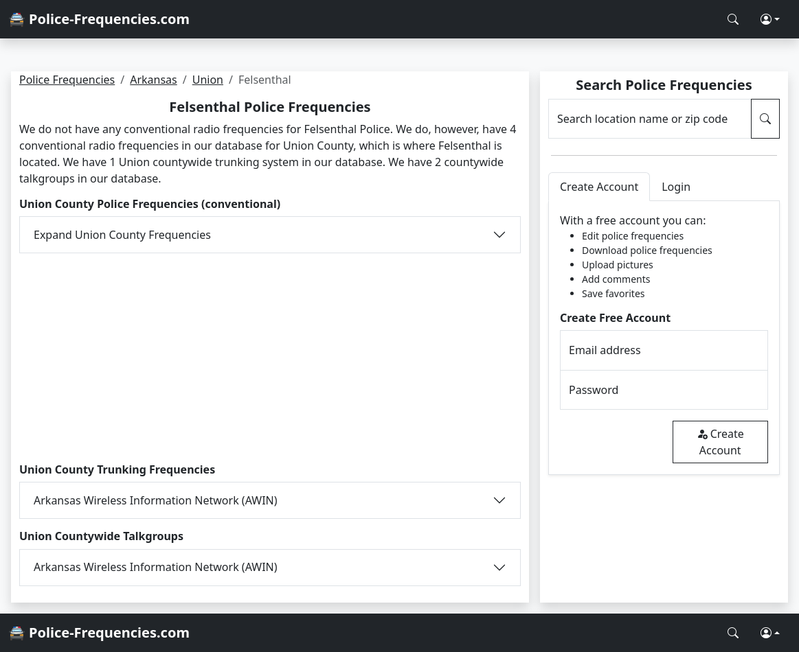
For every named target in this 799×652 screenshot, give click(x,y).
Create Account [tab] (599, 186)
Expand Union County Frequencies (122, 234)
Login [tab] (676, 186)
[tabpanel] (664, 338)
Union (207, 79)
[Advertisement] (270, 356)
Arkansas (153, 79)
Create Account (720, 442)
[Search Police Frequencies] (733, 19)
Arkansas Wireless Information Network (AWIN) (156, 500)
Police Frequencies (67, 79)
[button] (770, 19)
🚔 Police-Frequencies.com (99, 19)
